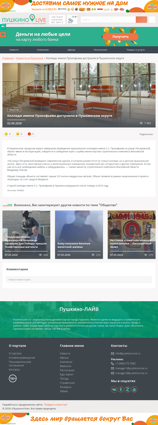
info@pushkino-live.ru (127, 353)
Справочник (67, 383)
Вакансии (65, 366)
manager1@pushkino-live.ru (131, 368)
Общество (14, 109)
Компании (43, 49)
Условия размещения (22, 357)
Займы (64, 391)
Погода (64, 378)
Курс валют (66, 374)
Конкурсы (66, 387)
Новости (14, 49)
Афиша (71, 49)
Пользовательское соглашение (20, 363)
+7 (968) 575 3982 (125, 363)
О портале (15, 353)
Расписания (100, 49)
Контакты (14, 369)
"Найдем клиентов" (55, 404)
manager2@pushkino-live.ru (131, 373)
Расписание (67, 370)
